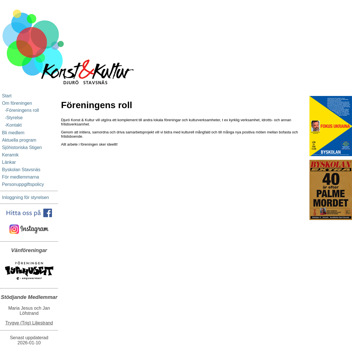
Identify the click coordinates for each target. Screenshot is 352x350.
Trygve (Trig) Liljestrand (29, 322)
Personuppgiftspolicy (23, 184)
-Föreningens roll (20, 110)
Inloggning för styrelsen (25, 197)
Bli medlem (13, 132)
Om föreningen (17, 103)
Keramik (10, 154)
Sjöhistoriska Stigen (22, 147)
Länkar (9, 162)
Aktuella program (19, 140)
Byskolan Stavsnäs (21, 169)
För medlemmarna (20, 177)
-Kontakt (12, 125)
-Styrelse (12, 117)
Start (7, 95)
